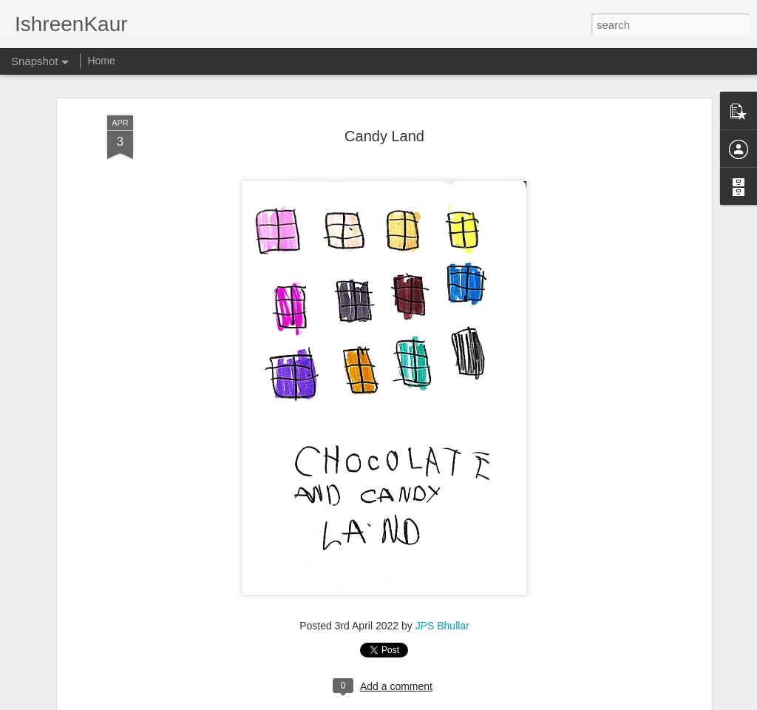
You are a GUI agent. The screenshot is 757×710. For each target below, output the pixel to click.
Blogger (424, 701)
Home (101, 61)
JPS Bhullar (442, 615)
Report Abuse (468, 701)
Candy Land (384, 126)
